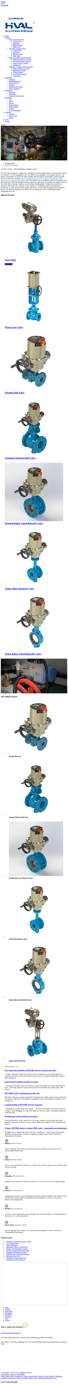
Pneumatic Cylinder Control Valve (26, 1376)
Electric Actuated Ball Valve (53, 178)
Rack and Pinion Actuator (21, 68)
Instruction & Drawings (16, 96)
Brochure (12, 92)
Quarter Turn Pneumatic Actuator (17, 1249)
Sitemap (12, 1374)
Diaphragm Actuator (19, 70)
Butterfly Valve (18, 45)
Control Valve (17, 41)
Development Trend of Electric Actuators (21, 1116)
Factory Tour (13, 116)
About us (12, 114)
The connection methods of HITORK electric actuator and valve (30, 1070)
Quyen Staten (15, 1225)
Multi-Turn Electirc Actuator (22, 59)
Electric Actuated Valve (16, 39)
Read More (8, 264)
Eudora (13, 1160)
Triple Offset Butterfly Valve (19, 588)
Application (8, 78)
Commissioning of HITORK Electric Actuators (24, 1105)
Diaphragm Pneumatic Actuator (16, 1252)
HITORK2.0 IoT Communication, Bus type (22, 1093)
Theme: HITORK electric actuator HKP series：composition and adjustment (36, 1128)
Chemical (12, 79)
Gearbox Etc (17, 65)
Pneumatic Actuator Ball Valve (16, 1258)
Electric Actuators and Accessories (20, 58)
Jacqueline (14, 1176)
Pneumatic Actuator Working (15, 1260)
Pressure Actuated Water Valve (19, 180)
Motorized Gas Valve (13, 1256)
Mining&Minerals (15, 81)
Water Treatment (14, 88)
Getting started (9, 163)
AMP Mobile (20, 1374)
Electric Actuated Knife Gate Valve (32, 178)
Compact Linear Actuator (46, 1376)
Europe (11, 103)
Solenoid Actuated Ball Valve (47, 1378)
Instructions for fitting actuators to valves (21, 1082)
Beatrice (14, 1190)
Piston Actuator (18, 72)
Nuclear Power (14, 83)
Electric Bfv (5, 180)
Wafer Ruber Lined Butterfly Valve (23, 654)
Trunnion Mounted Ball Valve (20, 458)
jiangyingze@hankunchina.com (11, 1333)
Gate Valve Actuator (11, 165)
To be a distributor (15, 110)
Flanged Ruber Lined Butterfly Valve (24, 523)
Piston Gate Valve (14, 327)
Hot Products (5, 1374)
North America (14, 105)
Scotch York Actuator (20, 74)
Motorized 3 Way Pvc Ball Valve (17, 1247)
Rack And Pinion (11, 1245)
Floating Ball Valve (14, 392)
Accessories (17, 76)
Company (8, 112)
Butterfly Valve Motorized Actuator (17, 1254)
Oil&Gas (12, 85)
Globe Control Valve (7, 1376)
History (11, 118)
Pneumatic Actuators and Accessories (21, 67)
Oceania (11, 108)
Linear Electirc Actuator (21, 63)
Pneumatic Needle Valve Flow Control (18, 1241)
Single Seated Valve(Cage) (17, 1061)
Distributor (8, 98)
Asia (10, 99)
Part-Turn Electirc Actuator (21, 61)
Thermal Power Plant (16, 87)
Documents (8, 90)
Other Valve (17, 47)
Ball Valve (16, 43)
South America (14, 107)
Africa (11, 101)
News (6, 119)
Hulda (13, 1143)
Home (7, 36)
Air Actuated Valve (12, 1243)
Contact (7, 121)
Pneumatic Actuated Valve (17, 48)
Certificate (12, 94)
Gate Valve (10, 260)
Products (7, 38)
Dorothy (14, 1208)
